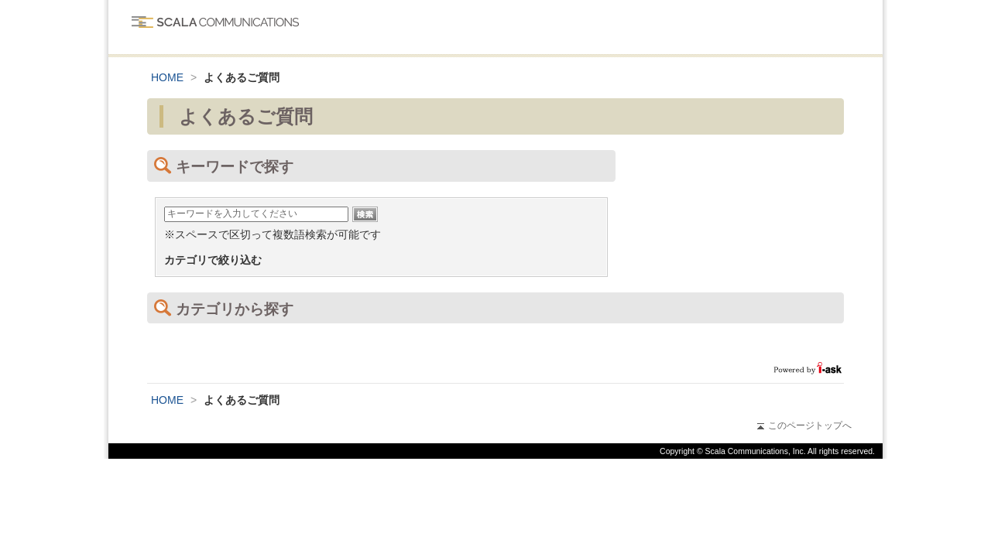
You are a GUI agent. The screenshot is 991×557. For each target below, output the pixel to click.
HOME (167, 77)
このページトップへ (804, 425)
